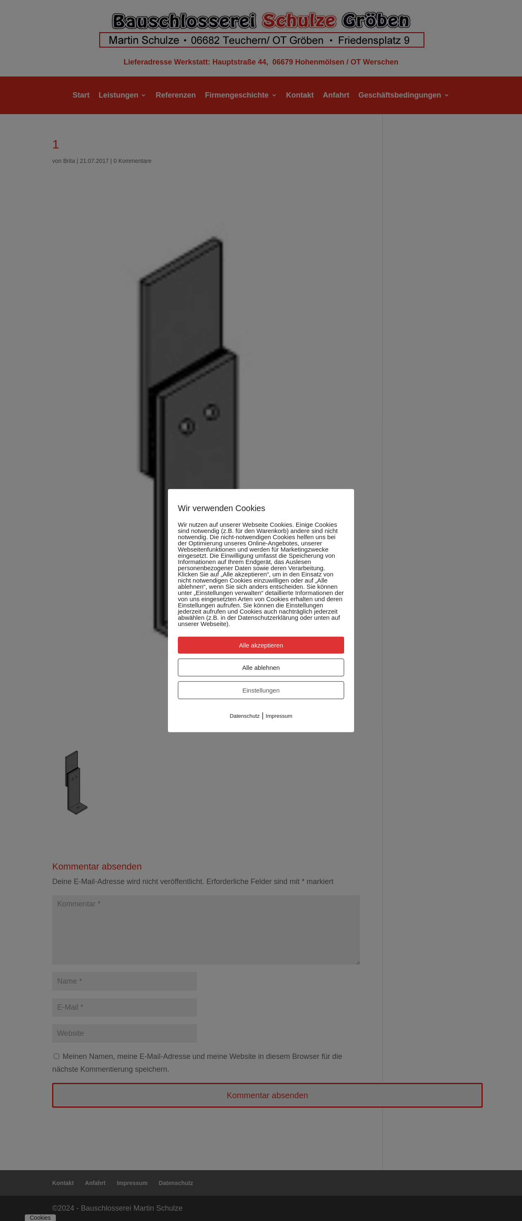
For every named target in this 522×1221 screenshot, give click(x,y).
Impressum (279, 715)
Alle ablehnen (261, 667)
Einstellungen (261, 689)
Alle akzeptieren (261, 644)
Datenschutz (244, 715)
